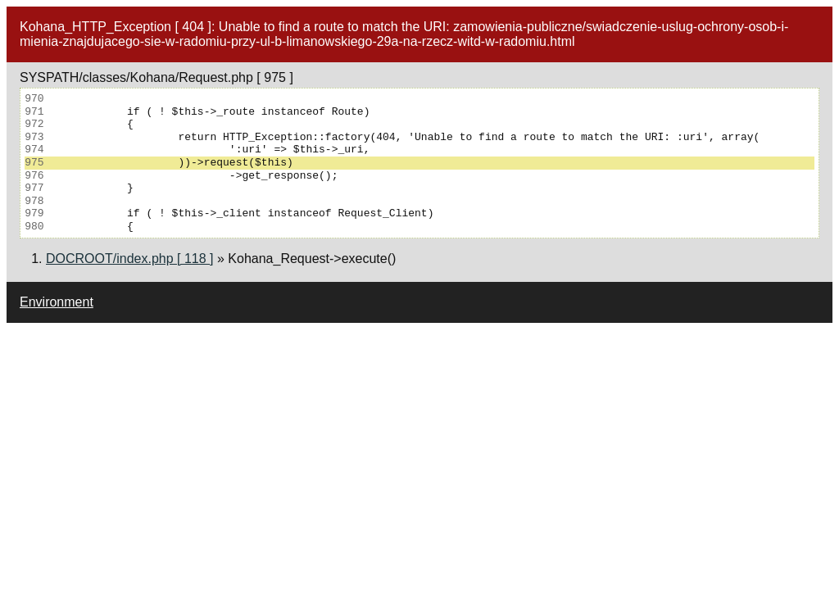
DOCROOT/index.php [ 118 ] (130, 259)
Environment (56, 302)
